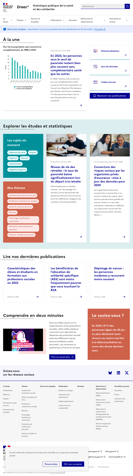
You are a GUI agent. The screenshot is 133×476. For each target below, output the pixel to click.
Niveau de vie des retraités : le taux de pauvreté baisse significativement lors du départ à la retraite (66, 174)
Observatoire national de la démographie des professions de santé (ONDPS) (103, 414)
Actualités (118, 390)
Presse (116, 394)
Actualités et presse (115, 20)
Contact (91, 467)
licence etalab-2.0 (55, 472)
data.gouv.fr (110, 451)
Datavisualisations (110, 50)
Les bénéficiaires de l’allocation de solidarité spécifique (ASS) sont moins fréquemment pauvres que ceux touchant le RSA (66, 279)
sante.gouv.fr (94, 451)
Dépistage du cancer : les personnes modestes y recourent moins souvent (109, 273)
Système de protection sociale (22, 195)
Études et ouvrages (66, 390)
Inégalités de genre (17, 169)
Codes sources (108, 82)
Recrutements (103, 467)
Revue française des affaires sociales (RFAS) (103, 426)
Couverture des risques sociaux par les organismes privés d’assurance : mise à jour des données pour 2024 (109, 176)
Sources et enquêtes (35, 20)
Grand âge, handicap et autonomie (19, 220)
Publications (56, 20)
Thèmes (20, 20)
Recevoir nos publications (111, 95)
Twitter (127, 373)
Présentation (8, 390)
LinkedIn (118, 373)
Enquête (99, 29)
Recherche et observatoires (87, 20)
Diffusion (6, 394)
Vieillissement (15, 164)
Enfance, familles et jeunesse (21, 234)
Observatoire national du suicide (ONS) (103, 402)
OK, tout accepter (73, 464)
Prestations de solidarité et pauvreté (21, 228)
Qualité (6, 399)
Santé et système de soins (20, 206)
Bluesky (110, 373)
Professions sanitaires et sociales (23, 201)
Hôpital (32, 152)
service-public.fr (116, 457)
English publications (66, 401)
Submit (127, 6)
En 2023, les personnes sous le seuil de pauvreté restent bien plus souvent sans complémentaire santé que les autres (66, 65)
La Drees (5, 20)
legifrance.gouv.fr (95, 457)
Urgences (13, 158)
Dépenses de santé (17, 152)
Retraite (24, 158)
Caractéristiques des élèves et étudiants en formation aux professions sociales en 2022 (22, 275)
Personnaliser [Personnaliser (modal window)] (51, 464)
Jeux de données (109, 66)
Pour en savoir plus (60, 356)
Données (73, 20)
